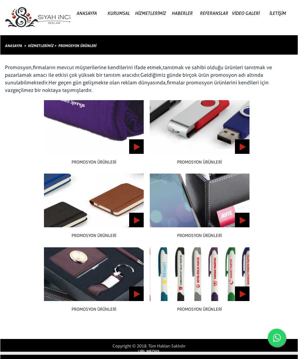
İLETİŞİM (277, 13)
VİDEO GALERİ (245, 13)
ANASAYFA (86, 13)
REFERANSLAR (214, 13)
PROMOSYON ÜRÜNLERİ (77, 46)
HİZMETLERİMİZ (150, 13)
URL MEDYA (149, 351)
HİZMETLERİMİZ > (42, 46)
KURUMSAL (118, 13)
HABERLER (182, 13)
